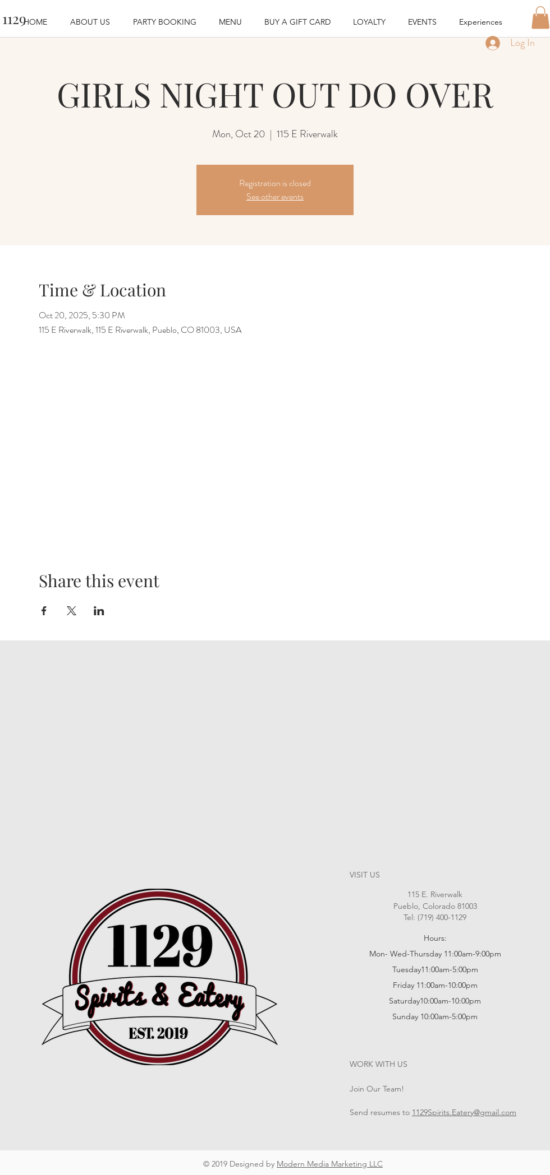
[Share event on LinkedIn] (99, 610)
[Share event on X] (71, 610)
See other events (275, 196)
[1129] (14, 18)
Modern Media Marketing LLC (330, 1164)
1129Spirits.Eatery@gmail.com (464, 1112)
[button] (540, 17)
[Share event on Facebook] (44, 610)
